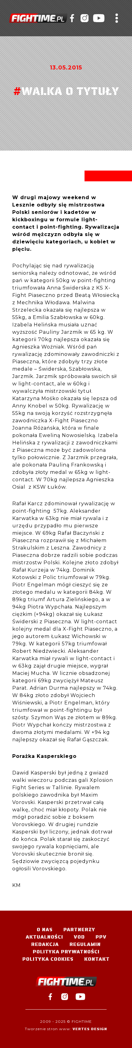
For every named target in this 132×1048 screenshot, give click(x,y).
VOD (79, 937)
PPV (101, 937)
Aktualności (44, 937)
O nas (45, 929)
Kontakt (97, 959)
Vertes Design (90, 1029)
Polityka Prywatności (66, 951)
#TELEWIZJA (38, 18)
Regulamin (85, 944)
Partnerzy (79, 929)
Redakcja (45, 944)
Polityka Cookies (48, 959)
